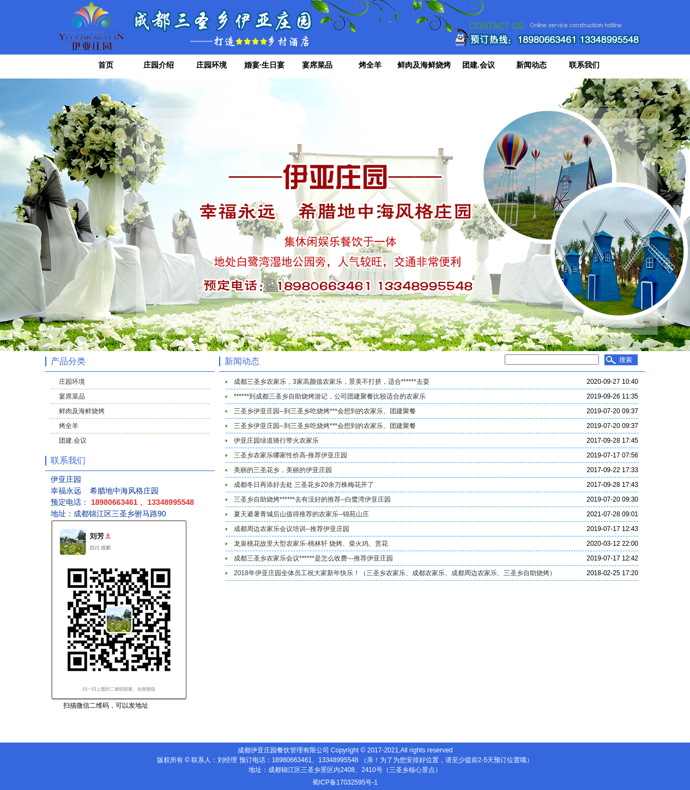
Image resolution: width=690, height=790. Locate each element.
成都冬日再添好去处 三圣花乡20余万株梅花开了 (304, 485)
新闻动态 (531, 65)
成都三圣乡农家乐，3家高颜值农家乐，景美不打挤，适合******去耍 (331, 381)
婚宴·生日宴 (264, 65)
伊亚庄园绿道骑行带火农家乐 (276, 440)
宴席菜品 (317, 65)
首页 (105, 65)
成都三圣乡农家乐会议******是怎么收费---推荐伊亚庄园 (313, 558)
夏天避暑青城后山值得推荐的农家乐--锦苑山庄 (301, 514)
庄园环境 (211, 65)
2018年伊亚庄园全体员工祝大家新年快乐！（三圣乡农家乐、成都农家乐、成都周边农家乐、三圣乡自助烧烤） (395, 573)
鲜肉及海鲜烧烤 (424, 65)
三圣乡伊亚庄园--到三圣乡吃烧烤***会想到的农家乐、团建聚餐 (325, 411)
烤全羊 (370, 65)
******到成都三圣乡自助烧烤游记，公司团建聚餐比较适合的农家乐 (330, 396)
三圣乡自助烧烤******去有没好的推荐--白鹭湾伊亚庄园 (312, 499)
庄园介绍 (158, 65)
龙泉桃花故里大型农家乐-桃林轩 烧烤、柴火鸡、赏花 (311, 543)
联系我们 (584, 65)
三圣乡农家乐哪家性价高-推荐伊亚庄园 (290, 455)
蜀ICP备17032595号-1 (345, 782)
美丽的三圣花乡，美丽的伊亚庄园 (283, 470)
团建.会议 (478, 65)
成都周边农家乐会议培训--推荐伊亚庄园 (291, 529)
